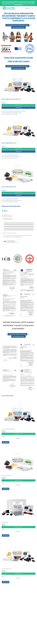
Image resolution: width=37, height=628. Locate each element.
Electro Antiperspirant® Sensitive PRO (8, 428)
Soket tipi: (3, 436)
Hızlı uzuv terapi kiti (5, 522)
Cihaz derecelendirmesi (7, 218)
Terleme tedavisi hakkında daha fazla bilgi (17, 334)
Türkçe (27, 8)
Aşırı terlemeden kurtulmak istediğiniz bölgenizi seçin (17, 25)
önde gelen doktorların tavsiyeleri (11, 114)
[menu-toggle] (1, 8)
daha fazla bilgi (22, 111)
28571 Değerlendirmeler (5, 214)
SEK (32, 8)
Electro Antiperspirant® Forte (7, 568)
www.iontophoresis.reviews (16, 112)
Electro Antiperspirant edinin (18, 27)
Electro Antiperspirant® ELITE (7, 475)
